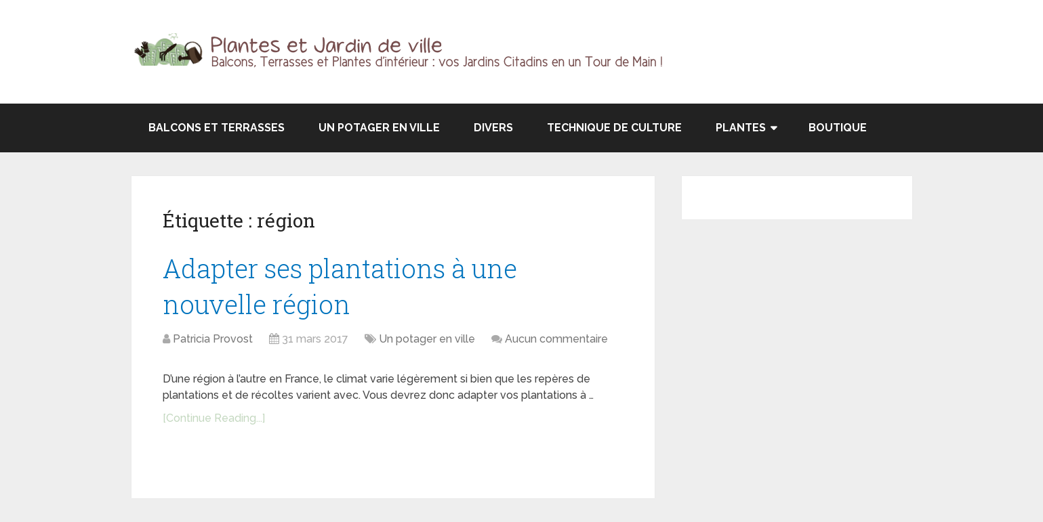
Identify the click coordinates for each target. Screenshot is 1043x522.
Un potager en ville (379, 127)
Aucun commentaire (556, 338)
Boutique (838, 127)
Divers (493, 127)
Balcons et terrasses (216, 127)
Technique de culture (614, 127)
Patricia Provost (213, 338)
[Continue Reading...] (214, 418)
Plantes (741, 127)
